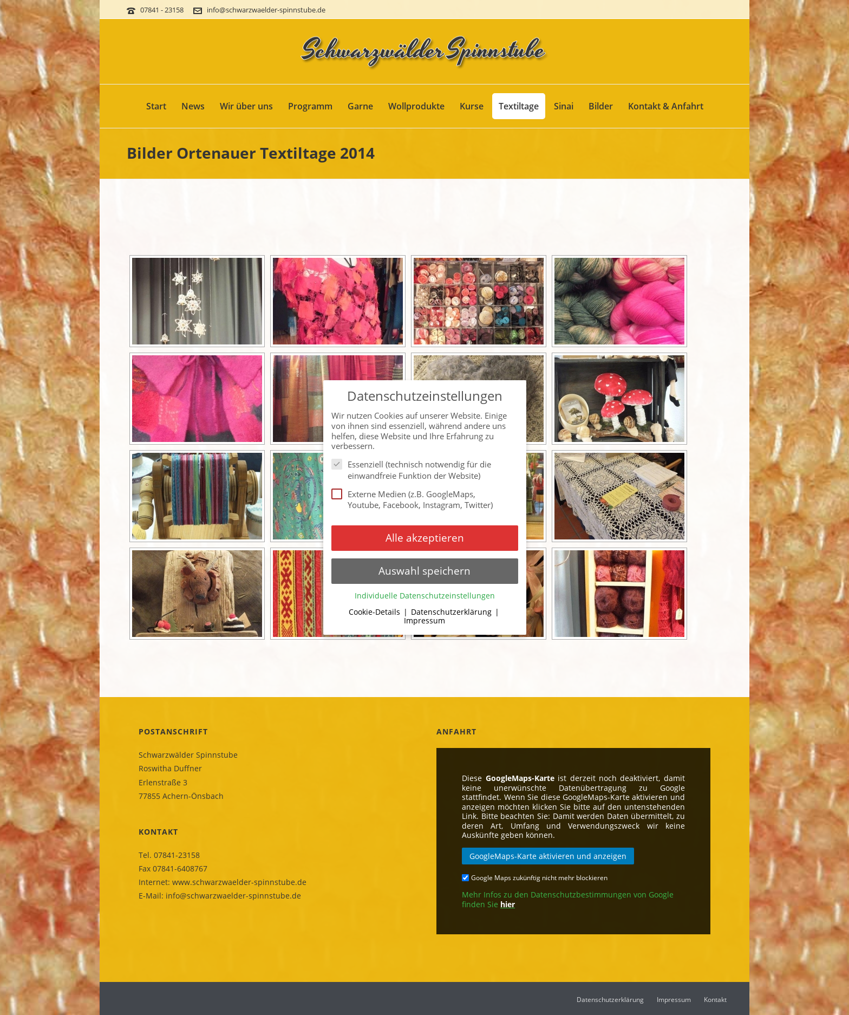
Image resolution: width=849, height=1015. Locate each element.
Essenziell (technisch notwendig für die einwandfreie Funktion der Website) (411, 470)
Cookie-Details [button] (375, 612)
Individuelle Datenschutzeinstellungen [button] (425, 596)
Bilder (601, 106)
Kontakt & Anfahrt (665, 106)
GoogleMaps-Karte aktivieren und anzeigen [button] (547, 856)
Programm (310, 106)
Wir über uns (246, 106)
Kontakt (715, 1000)
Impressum (674, 1000)
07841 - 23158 (162, 10)
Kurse (472, 106)
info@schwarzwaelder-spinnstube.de (266, 10)
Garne (360, 106)
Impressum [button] (424, 621)
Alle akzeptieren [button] (425, 537)
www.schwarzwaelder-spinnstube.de (239, 882)
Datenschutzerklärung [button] (452, 612)
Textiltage (519, 106)
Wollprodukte (416, 106)
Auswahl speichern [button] (424, 570)
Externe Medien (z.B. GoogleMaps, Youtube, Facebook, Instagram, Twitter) (415, 500)
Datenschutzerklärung (610, 1000)
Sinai (563, 106)
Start (156, 106)
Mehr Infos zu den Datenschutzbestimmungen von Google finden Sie (568, 899)
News (193, 106)
